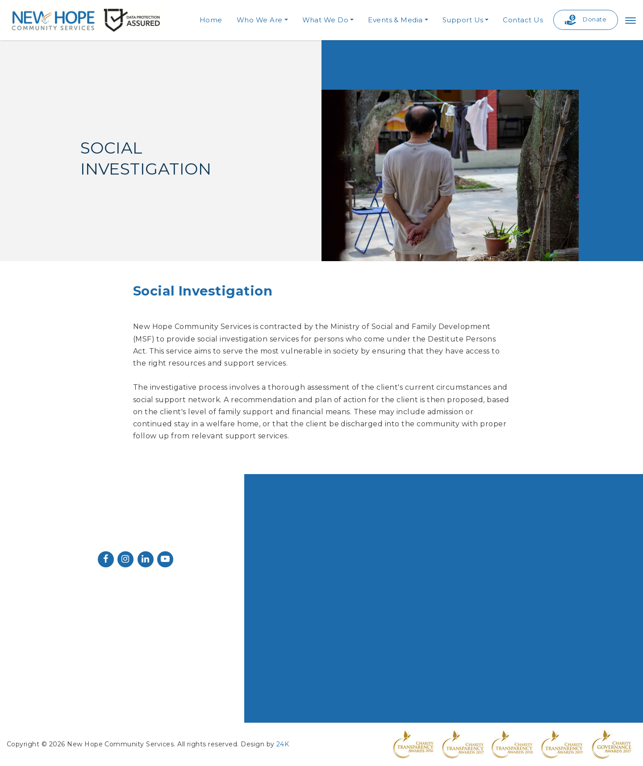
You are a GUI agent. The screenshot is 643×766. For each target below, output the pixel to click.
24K (282, 744)
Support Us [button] (463, 20)
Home (211, 20)
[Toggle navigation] (630, 20)
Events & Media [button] (395, 20)
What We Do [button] (325, 20)
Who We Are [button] (260, 20)
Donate (585, 20)
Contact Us (523, 20)
